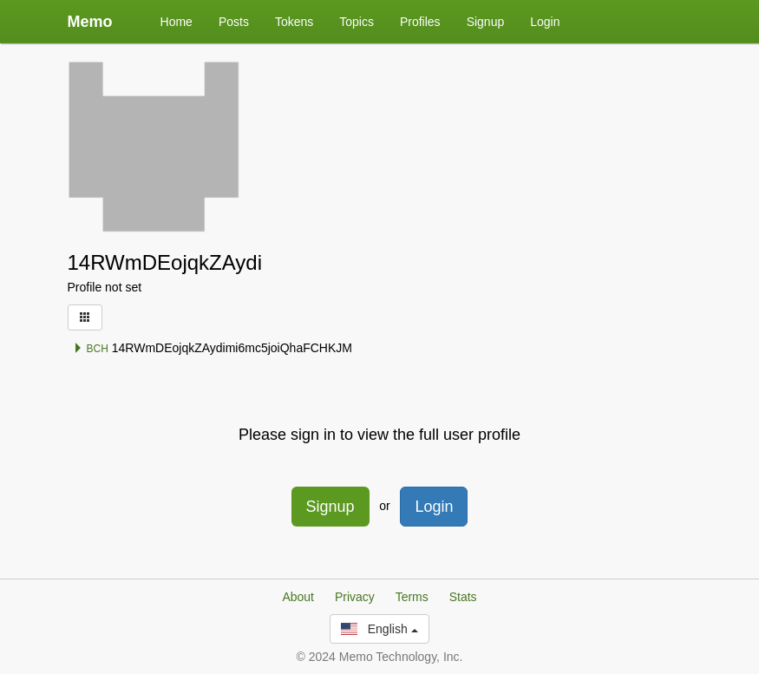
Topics (356, 22)
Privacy (355, 597)
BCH (90, 349)
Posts (234, 22)
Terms (412, 597)
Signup (486, 22)
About (298, 597)
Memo (90, 21)
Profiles (420, 22)
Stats (463, 597)
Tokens (294, 22)
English (379, 629)
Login (544, 22)
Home (176, 22)
